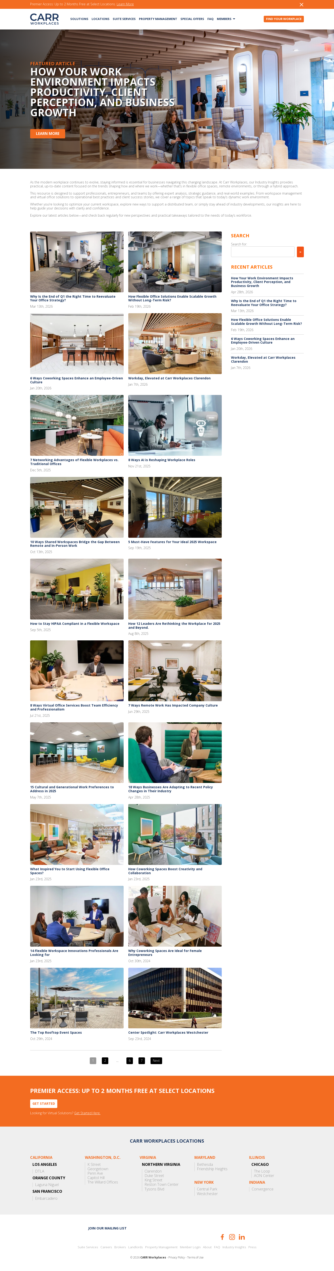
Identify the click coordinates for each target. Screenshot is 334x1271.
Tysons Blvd (154, 1189)
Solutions (79, 19)
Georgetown (97, 1169)
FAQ (210, 19)
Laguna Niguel (47, 1185)
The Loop (262, 1171)
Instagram (232, 1237)
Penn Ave (95, 1173)
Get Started (43, 1103)
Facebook (222, 1237)
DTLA (39, 1171)
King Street (153, 1180)
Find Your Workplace (284, 19)
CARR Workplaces (44, 19)
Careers (106, 1247)
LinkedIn (242, 1237)
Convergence (262, 1189)
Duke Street (154, 1175)
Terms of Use (195, 1257)
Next (156, 1060)
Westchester (207, 1194)
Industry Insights (234, 1247)
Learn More (125, 4)
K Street (94, 1164)
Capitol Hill (96, 1178)
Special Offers (192, 19)
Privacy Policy (176, 1257)
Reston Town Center (162, 1184)
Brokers (120, 1247)
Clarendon (153, 1171)
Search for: (239, 244)
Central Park (207, 1189)
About (207, 1247)
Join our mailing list (107, 1228)
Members (224, 19)
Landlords (135, 1247)
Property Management (158, 19)
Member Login (190, 1247)
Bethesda (205, 1164)
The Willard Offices (102, 1182)
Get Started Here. (87, 1113)
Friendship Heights (212, 1169)
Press (252, 1247)
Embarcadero (46, 1198)
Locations (100, 19)
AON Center (264, 1175)
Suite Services (124, 19)
